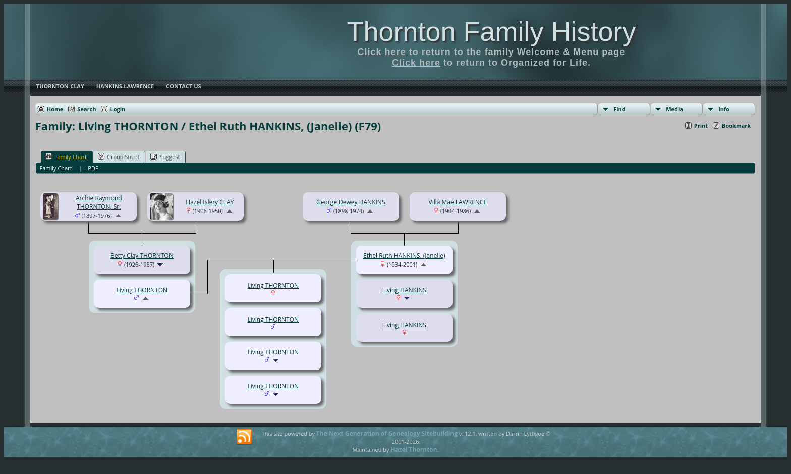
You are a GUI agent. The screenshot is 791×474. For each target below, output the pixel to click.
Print (701, 125)
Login (117, 109)
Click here (382, 52)
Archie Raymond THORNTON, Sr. (99, 202)
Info (723, 109)
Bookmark (736, 125)
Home (55, 109)
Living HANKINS (404, 290)
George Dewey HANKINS (350, 202)
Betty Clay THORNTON (142, 255)
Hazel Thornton (413, 449)
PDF (93, 168)
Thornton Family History (491, 31)
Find (619, 109)
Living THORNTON (142, 290)
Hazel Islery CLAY (210, 202)
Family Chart (66, 156)
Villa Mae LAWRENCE (457, 202)
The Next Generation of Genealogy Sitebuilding (387, 433)
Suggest (165, 156)
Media (674, 109)
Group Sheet (119, 156)
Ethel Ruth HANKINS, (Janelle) (404, 255)
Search (86, 109)
